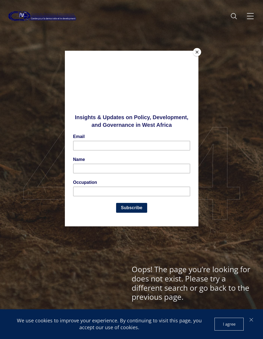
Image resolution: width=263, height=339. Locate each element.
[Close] (197, 52)
